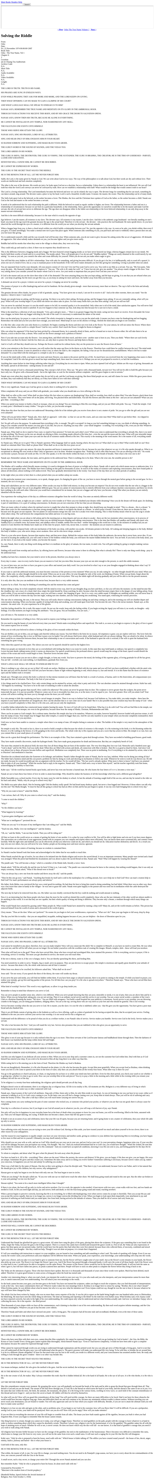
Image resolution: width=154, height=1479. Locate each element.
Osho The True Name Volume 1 (76, 30)
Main (3, 2)
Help (20, 2)
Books (8, 2)
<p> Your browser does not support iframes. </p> (77, 17)
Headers (14, 2)
